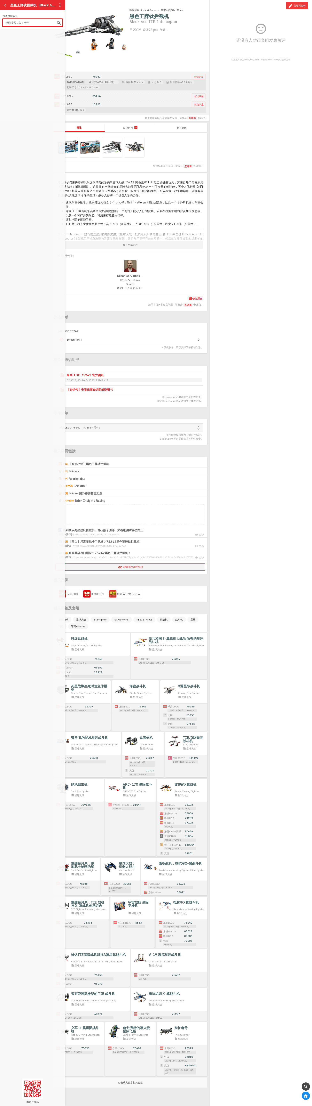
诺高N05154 (78, 626)
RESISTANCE (144, 620)
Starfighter (100, 620)
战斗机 (179, 620)
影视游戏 (63, 620)
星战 (192, 620)
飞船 (60, 626)
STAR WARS (121, 620)
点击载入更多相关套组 (130, 1082)
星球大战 (81, 620)
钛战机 (163, 620)
